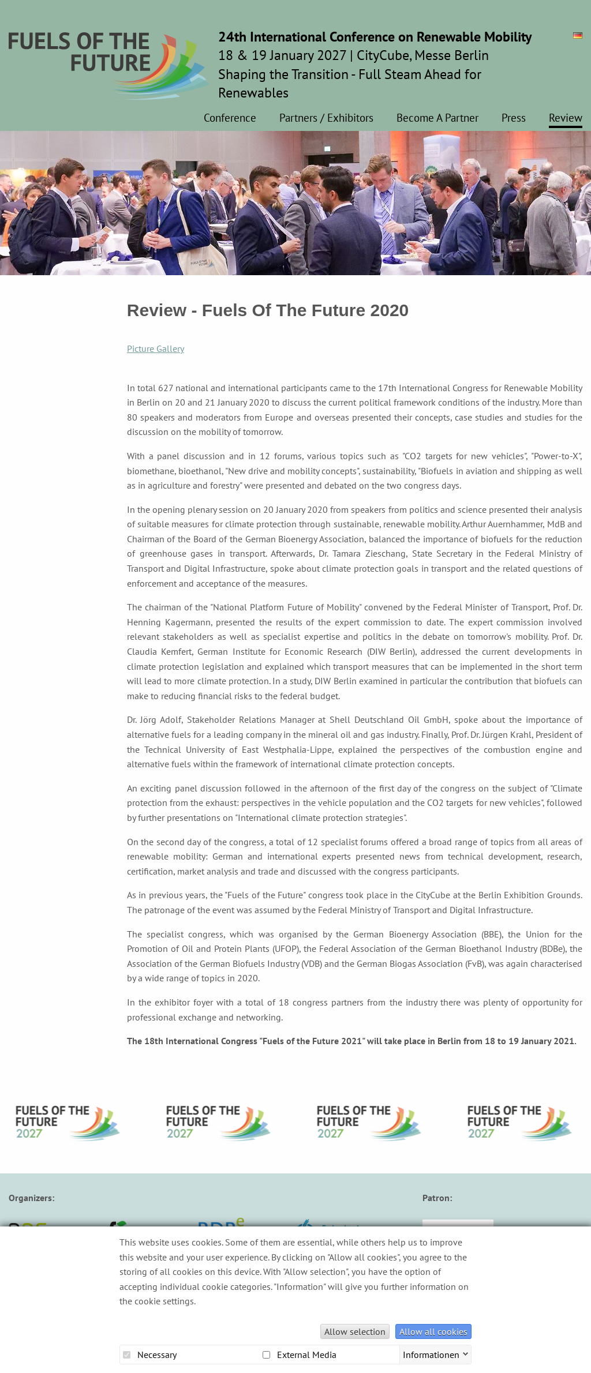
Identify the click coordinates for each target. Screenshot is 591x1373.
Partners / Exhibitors (326, 118)
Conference (230, 118)
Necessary (150, 1354)
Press (514, 118)
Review (565, 118)
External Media (299, 1354)
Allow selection (355, 1331)
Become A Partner (437, 118)
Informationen (431, 1353)
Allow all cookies (433, 1331)
